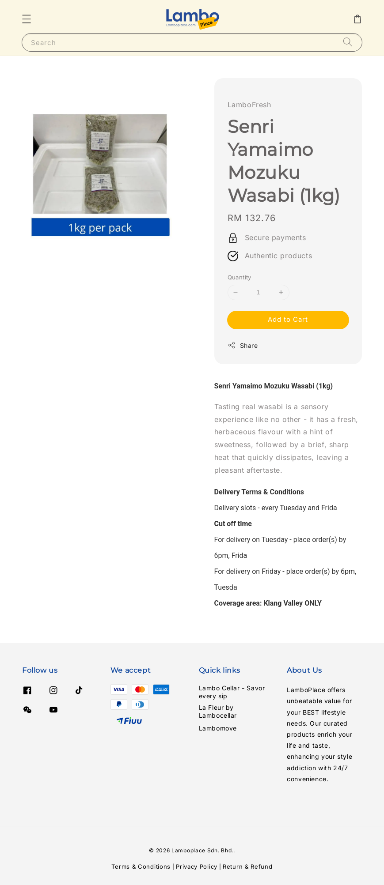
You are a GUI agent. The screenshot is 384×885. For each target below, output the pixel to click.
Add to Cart (288, 319)
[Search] (348, 42)
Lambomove (218, 728)
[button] (26, 19)
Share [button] (243, 345)
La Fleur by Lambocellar (218, 711)
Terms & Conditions (141, 866)
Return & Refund (248, 866)
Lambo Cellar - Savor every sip (232, 692)
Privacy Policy (196, 866)
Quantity (239, 277)
